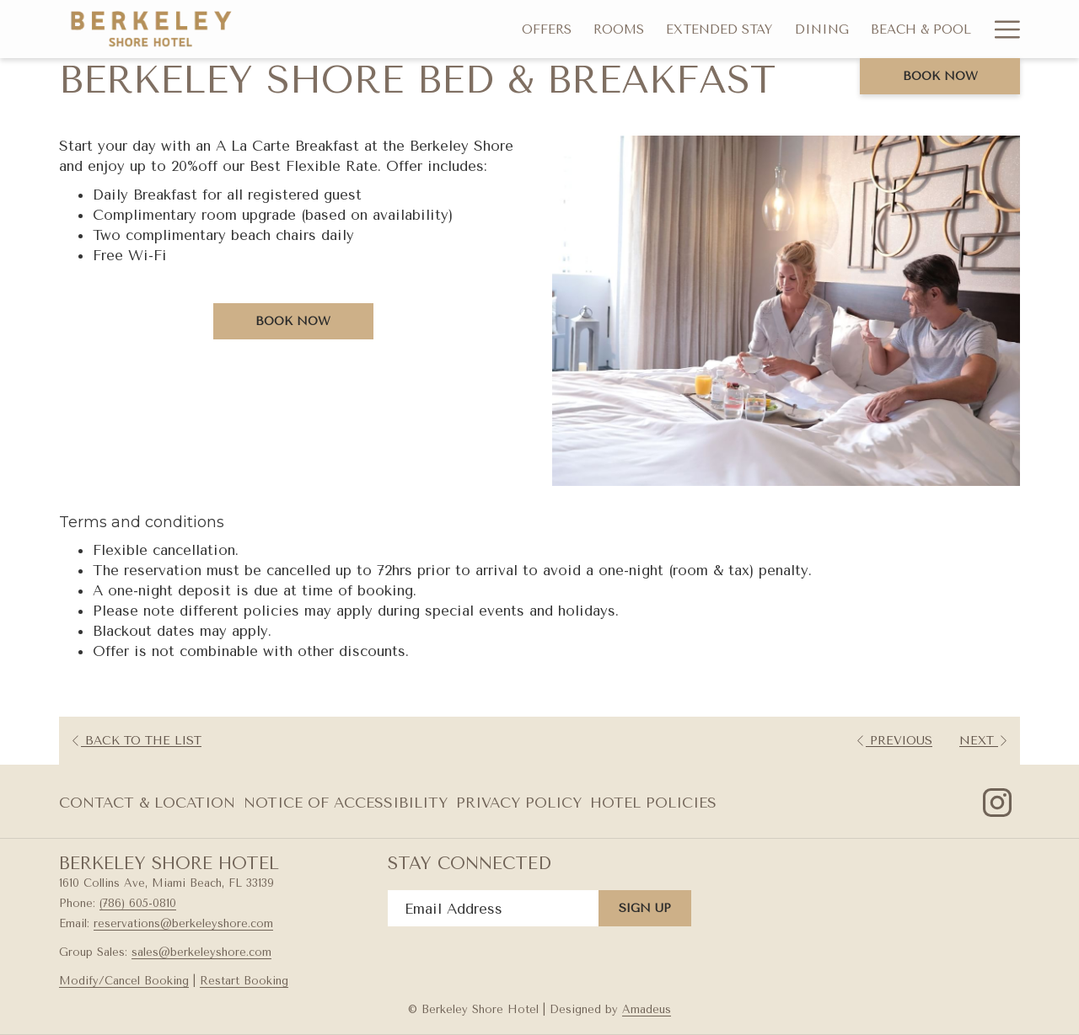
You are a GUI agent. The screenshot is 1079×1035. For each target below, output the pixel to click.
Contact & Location (147, 802)
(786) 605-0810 (137, 903)
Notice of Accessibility (346, 802)
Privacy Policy (519, 802)
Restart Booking (244, 980)
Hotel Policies (653, 802)
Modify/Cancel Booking (124, 980)
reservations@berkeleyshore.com (183, 923)
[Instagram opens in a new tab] (997, 801)
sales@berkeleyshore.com (201, 952)
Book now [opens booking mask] (940, 76)
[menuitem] (546, 29)
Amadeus (646, 1009)
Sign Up (645, 908)
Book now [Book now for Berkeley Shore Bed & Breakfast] (292, 321)
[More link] (1001, 29)
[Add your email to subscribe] (493, 908)
